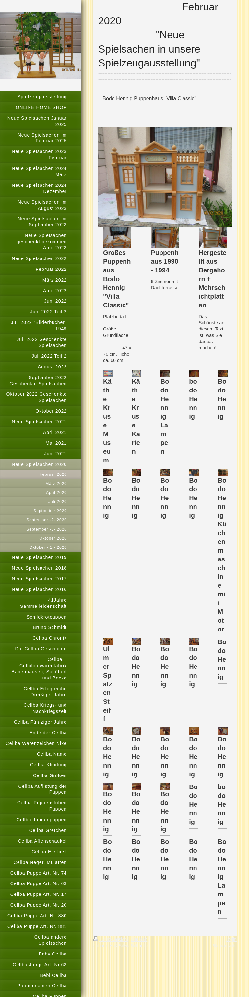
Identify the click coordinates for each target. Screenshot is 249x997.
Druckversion (110, 939)
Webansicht (225, 945)
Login (231, 939)
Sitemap (139, 939)
